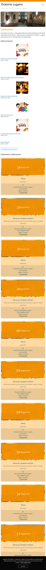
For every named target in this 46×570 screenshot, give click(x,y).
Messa (23, 178)
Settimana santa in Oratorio (9, 58)
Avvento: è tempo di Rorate (9, 96)
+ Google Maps (23, 192)
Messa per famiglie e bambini (23, 218)
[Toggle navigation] (43, 4)
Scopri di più (23, 182)
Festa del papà (5, 142)
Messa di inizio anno (7, 115)
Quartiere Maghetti (21, 8)
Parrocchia (4, 8)
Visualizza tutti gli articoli (9, 149)
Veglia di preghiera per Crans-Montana (12, 77)
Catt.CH (11, 8)
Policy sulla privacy (25, 562)
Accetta (23, 566)
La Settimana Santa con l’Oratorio (11, 133)
